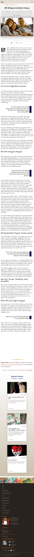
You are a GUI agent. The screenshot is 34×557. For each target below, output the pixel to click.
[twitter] (16, 43)
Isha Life (3, 507)
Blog (3, 485)
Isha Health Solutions (6, 510)
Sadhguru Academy (6, 500)
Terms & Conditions (5, 555)
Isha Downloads (5, 490)
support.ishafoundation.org (8, 534)
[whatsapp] (11, 43)
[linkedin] (19, 43)
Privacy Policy (12, 555)
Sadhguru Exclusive (5, 497)
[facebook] (14, 43)
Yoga (3, 495)
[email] (22, 43)
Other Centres (5, 536)
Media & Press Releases (6, 492)
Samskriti (4, 505)
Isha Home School (5, 502)
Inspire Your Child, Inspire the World (10, 364)
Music (3, 488)
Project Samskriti (5, 512)
